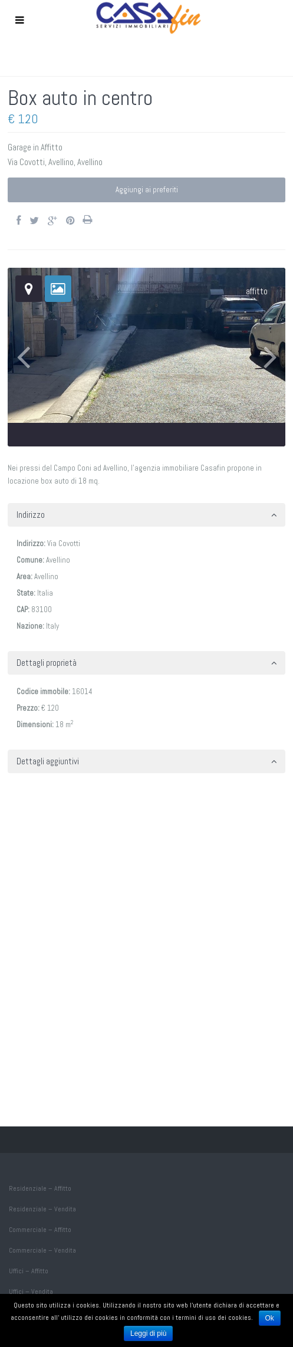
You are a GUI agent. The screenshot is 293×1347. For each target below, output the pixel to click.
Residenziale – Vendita (42, 1209)
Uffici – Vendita (31, 1291)
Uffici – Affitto (28, 1271)
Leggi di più (148, 1333)
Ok (269, 1318)
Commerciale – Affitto (40, 1229)
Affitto (51, 147)
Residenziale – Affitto (40, 1188)
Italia (45, 593)
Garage (19, 147)
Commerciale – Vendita (42, 1250)
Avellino (61, 161)
